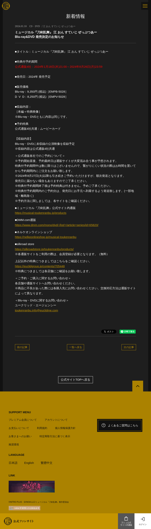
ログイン (143, 521)
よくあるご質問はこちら (119, 425)
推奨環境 (14, 444)
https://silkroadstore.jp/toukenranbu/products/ (44, 249)
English (29, 462)
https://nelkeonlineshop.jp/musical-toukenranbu (45, 237)
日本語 (13, 462)
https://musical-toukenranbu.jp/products (40, 212)
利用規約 (42, 428)
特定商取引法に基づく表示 (55, 436)
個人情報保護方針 (65, 428)
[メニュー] (145, 6)
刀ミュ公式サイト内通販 (126, 521)
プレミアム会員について (23, 419)
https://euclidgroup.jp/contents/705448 (40, 266)
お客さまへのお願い (20, 436)
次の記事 (129, 347)
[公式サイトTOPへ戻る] (137, 386)
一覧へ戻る (75, 347)
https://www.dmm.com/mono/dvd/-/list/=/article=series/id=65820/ (57, 225)
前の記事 (22, 347)
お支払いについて (19, 428)
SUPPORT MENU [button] (20, 412)
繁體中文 (46, 462)
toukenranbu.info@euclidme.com (36, 310)
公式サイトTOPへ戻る (75, 379)
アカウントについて (56, 419)
